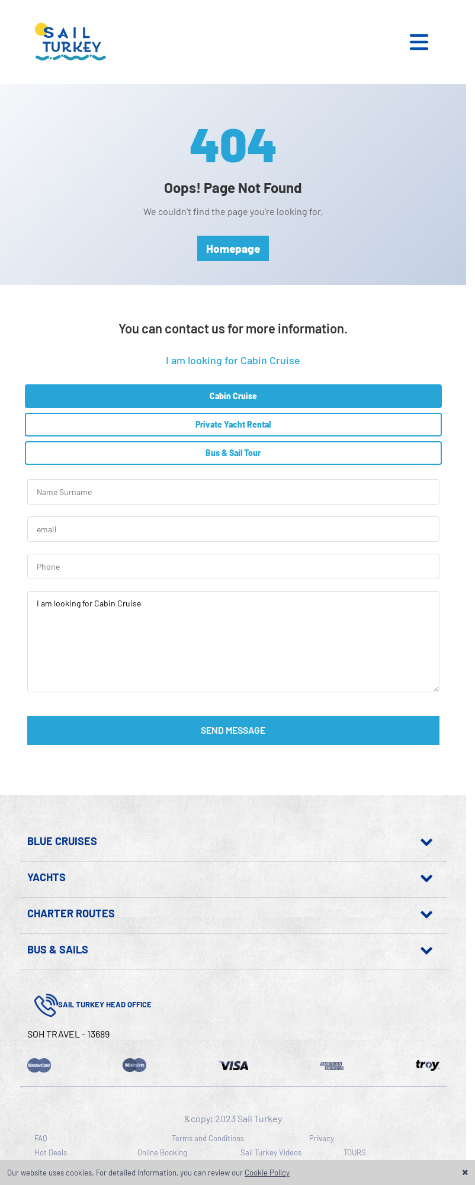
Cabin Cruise (233, 396)
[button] (426, 42)
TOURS (355, 1152)
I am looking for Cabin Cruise (233, 641)
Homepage (233, 248)
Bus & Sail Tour (233, 453)
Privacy (321, 1138)
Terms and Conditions (208, 1138)
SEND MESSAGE (233, 730)
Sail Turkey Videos (270, 1152)
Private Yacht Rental (233, 424)
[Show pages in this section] (268, 841)
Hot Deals (50, 1152)
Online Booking (162, 1152)
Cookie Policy (267, 1172)
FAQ (40, 1138)
